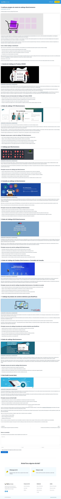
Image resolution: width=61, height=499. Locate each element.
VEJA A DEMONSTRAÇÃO (14, 84)
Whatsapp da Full (13, 469)
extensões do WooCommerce (47, 407)
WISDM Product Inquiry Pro (44, 92)
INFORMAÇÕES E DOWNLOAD (5, 84)
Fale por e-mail (39, 469)
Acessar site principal (53, 497)
